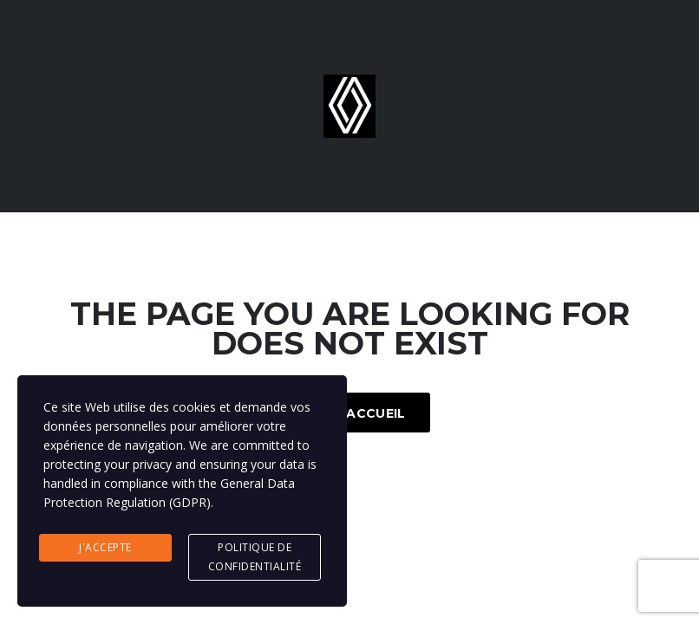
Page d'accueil (349, 413)
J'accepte (105, 547)
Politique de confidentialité (255, 557)
